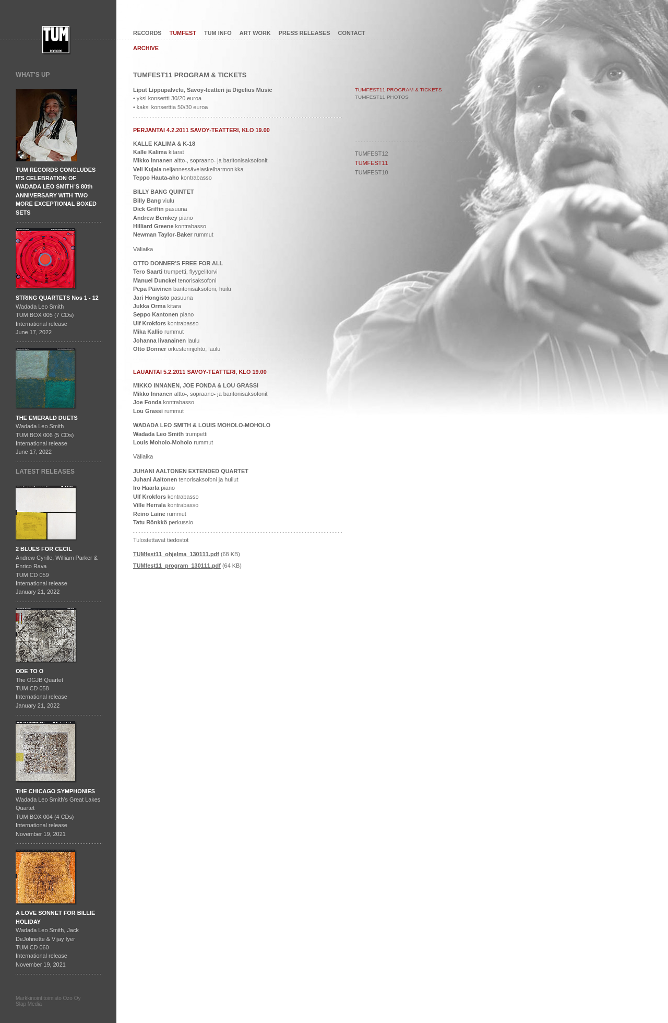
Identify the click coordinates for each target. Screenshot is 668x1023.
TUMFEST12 (371, 153)
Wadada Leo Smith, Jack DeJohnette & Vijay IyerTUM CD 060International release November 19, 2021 (55, 938)
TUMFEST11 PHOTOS (382, 97)
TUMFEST (183, 33)
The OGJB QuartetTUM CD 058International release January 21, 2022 (41, 688)
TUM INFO (218, 33)
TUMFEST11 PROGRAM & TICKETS (398, 89)
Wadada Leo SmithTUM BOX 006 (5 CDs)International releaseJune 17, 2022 (47, 435)
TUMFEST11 (371, 163)
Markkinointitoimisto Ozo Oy (48, 998)
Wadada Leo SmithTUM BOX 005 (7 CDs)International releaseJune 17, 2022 (57, 315)
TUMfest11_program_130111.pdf (177, 565)
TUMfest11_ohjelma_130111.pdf (176, 554)
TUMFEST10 (371, 172)
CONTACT (352, 33)
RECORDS (147, 33)
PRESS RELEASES (304, 33)
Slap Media (29, 1004)
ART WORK (255, 33)
